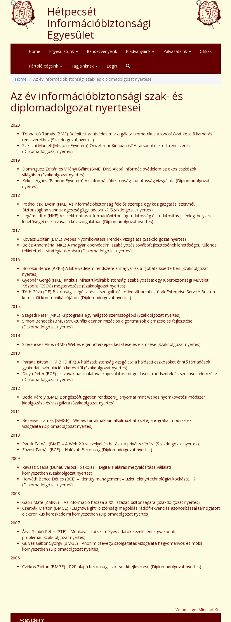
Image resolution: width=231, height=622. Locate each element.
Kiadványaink (140, 51)
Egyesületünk (63, 51)
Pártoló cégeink (45, 66)
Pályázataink (177, 51)
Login (112, 66)
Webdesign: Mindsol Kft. (198, 609)
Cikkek (206, 51)
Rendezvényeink (102, 51)
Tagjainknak (84, 66)
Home (34, 51)
